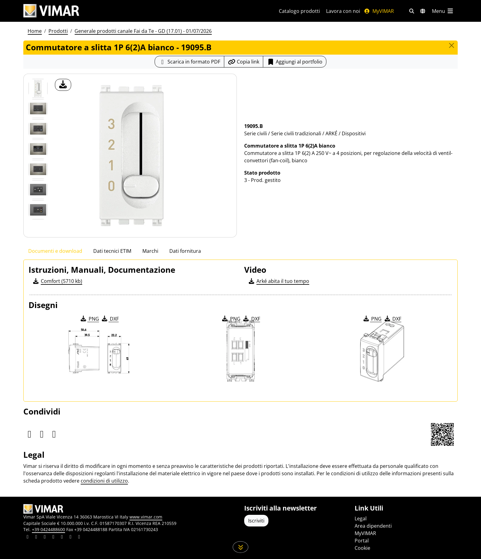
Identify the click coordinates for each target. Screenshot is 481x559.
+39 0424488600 (48, 529)
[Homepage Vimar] (51, 10)
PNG (89, 318)
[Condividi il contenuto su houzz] (70, 537)
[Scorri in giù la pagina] (240, 547)
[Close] (451, 45)
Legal (361, 518)
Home (35, 31)
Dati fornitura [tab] (185, 251)
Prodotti (58, 31)
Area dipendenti (373, 525)
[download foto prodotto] (63, 85)
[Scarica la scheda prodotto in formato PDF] (189, 61)
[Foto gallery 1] (38, 108)
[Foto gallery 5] (38, 189)
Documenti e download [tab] (55, 251)
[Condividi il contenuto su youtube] (62, 537)
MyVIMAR (379, 11)
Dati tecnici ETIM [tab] (112, 251)
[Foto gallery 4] (38, 169)
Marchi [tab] (150, 251)
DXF (110, 318)
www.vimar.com (145, 517)
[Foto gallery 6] (38, 209)
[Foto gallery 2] (38, 128)
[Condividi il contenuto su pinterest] (45, 537)
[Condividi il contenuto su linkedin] (28, 537)
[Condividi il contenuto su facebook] (36, 537)
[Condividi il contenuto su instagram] (53, 537)
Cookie (362, 548)
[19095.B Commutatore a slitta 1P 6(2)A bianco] (38, 88)
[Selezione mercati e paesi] (423, 11)
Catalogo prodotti (299, 11)
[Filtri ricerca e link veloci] (412, 11)
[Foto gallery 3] (38, 149)
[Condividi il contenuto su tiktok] (79, 537)
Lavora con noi (343, 11)
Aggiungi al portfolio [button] (294, 61)
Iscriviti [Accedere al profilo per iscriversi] (256, 520)
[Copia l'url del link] (243, 61)
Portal (362, 540)
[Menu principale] (443, 11)
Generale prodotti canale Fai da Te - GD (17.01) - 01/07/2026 (143, 31)
